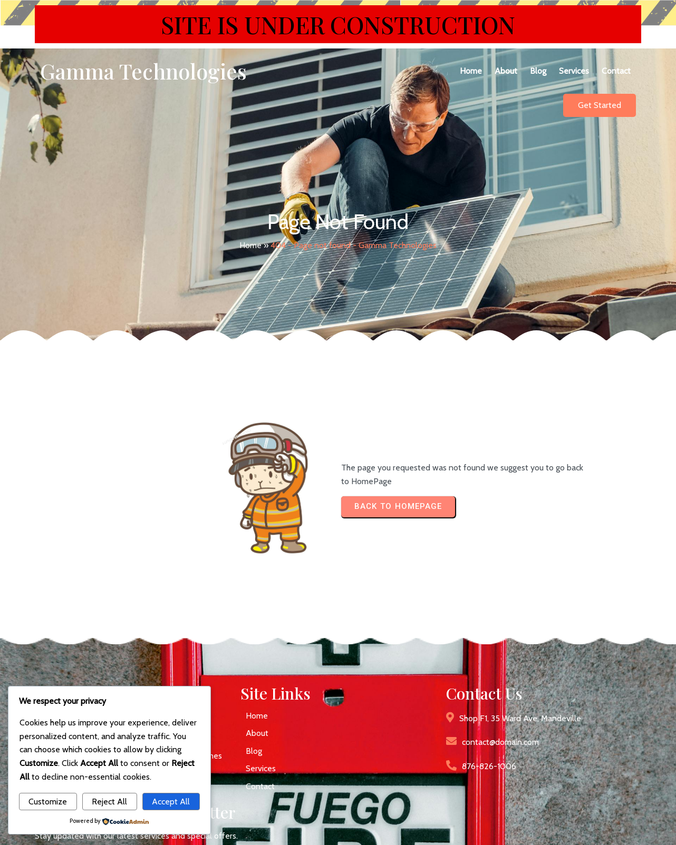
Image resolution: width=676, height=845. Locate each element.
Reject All (109, 802)
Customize (47, 802)
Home (250, 231)
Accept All (171, 802)
